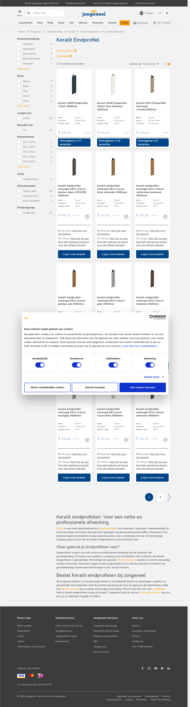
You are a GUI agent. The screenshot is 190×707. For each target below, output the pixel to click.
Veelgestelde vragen (66, 636)
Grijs (25, 91)
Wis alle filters (66, 51)
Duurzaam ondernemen (144, 630)
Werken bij (137, 641)
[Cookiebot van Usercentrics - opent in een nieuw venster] (151, 317)
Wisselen (166, 64)
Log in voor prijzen (74, 254)
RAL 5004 (29, 156)
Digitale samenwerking (106, 636)
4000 (26, 118)
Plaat (50, 22)
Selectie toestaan (95, 387)
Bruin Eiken (29, 53)
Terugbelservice (64, 630)
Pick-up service (101, 651)
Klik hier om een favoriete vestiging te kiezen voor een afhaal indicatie (73, 242)
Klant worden (24, 625)
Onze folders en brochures (31, 646)
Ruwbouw (97, 22)
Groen (26, 96)
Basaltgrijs (29, 49)
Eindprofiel (29, 212)
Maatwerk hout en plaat (106, 630)
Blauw (26, 81)
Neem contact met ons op (69, 625)
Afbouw (83, 22)
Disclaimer (141, 699)
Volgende (169, 497)
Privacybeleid (151, 696)
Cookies (129, 699)
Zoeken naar (29, 13)
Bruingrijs (28, 63)
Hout (39, 22)
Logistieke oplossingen (105, 625)
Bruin (26, 86)
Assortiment (25, 22)
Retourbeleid (62, 641)
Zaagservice (100, 646)
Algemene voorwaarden (128, 696)
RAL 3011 (29, 151)
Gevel (61, 22)
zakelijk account (70, 589)
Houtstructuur (31, 196)
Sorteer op (135, 64)
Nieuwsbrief (23, 630)
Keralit (60, 528)
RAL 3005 (29, 147)
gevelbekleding (107, 528)
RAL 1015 (29, 142)
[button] (19, 13)
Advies (20, 641)
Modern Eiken (31, 179)
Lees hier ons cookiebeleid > (140, 346)
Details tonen (152, 377)
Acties (124, 22)
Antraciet (28, 44)
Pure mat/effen (32, 201)
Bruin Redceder (31, 58)
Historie (136, 636)
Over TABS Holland (142, 646)
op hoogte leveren (150, 592)
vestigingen (158, 589)
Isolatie (112, 22)
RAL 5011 (29, 161)
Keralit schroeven (127, 560)
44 (25, 130)
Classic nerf (29, 191)
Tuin (71, 22)
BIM (96, 641)
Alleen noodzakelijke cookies (47, 387)
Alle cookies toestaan (142, 387)
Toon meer (23, 69)
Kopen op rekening (160, 699)
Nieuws (136, 625)
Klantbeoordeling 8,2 (75, 3)
